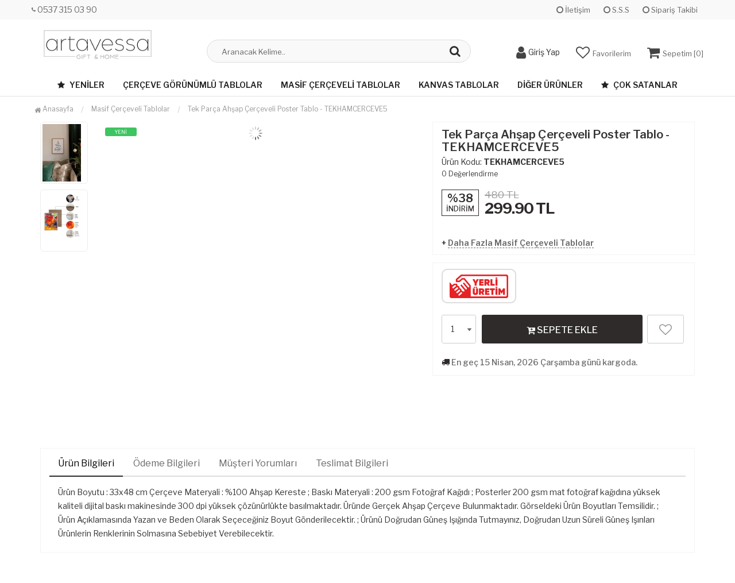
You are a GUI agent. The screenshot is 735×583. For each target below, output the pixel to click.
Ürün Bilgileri (86, 463)
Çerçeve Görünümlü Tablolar (192, 85)
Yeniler (81, 85)
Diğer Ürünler (550, 85)
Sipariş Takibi (670, 9)
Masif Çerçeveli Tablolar (340, 85)
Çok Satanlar (639, 85)
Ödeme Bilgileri (166, 463)
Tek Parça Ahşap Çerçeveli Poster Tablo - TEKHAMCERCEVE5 (288, 109)
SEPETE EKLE (562, 329)
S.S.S (616, 9)
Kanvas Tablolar (459, 85)
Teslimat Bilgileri (352, 463)
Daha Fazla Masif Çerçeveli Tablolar (521, 243)
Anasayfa (54, 109)
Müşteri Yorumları (258, 463)
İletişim (573, 9)
